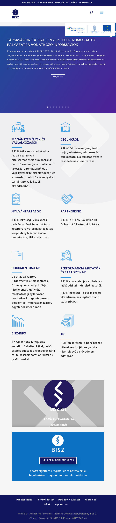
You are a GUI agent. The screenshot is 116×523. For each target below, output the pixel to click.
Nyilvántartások (26, 211)
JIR (63, 334)
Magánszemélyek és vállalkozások (28, 141)
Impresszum (61, 504)
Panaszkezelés (24, 500)
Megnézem (58, 76)
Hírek (47, 504)
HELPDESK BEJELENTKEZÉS (58, 460)
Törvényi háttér (45, 500)
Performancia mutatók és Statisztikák (80, 270)
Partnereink (71, 211)
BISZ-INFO (19, 333)
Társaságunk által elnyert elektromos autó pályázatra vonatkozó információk (51, 42)
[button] (101, 14)
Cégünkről (70, 139)
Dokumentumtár (26, 268)
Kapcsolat (90, 500)
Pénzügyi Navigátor (69, 500)
